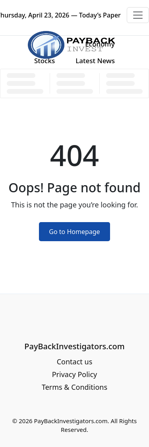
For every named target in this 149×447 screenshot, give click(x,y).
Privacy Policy (74, 374)
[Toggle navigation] (138, 15)
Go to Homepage (74, 231)
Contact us (75, 361)
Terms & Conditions (74, 387)
